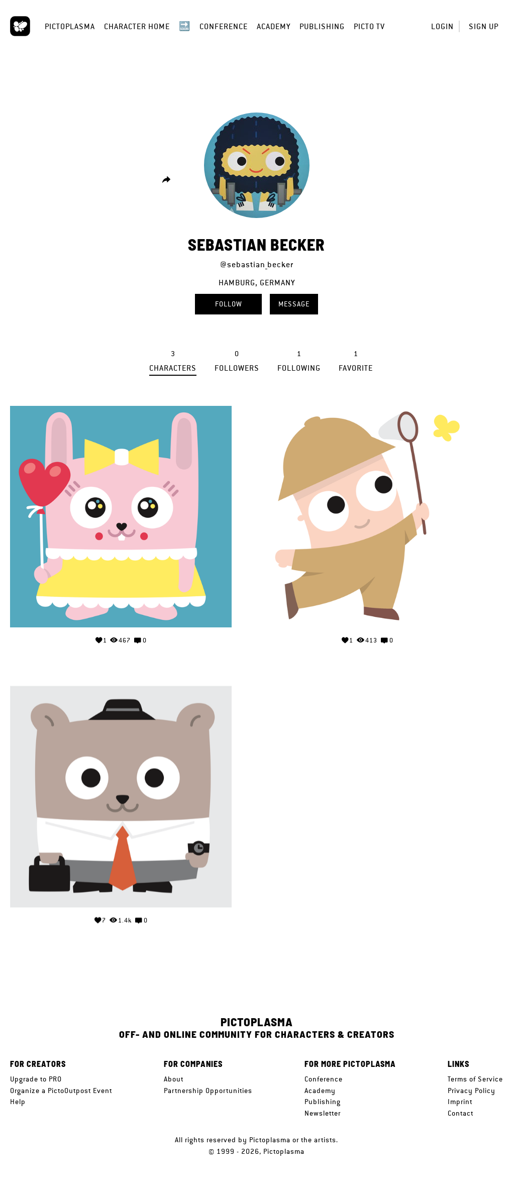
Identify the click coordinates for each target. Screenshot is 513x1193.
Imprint (460, 1101)
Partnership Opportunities (208, 1090)
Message (294, 303)
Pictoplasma (70, 26)
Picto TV (369, 26)
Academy (273, 26)
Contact (460, 1113)
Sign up (483, 26)
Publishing (322, 26)
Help (18, 1101)
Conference (223, 26)
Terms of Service (475, 1078)
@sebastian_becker (256, 264)
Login (442, 26)
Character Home (137, 26)
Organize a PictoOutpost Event (61, 1090)
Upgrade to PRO (36, 1078)
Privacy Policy (471, 1090)
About (173, 1078)
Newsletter (322, 1113)
